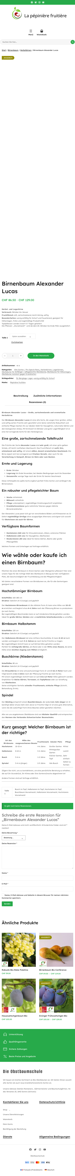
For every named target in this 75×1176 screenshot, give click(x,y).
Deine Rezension (9, 843)
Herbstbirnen (25, 50)
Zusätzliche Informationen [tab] (47, 395)
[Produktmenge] (13, 356)
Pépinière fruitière (18, 382)
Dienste (7, 1136)
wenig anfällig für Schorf (44, 378)
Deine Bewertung (10, 833)
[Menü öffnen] (30, 31)
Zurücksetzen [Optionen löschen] (17, 342)
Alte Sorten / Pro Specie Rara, (27, 369)
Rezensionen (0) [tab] (37, 402)
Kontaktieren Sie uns (15, 1102)
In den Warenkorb (41, 355)
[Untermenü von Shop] (9, 1109)
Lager (30, 378)
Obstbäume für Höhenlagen (58, 372)
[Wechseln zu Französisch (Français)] (31, 1170)
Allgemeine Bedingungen (54, 1136)
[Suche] (73, 42)
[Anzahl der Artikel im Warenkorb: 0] (41, 31)
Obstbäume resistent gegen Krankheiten (19, 374)
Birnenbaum (13, 50)
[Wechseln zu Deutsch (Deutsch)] (49, 1170)
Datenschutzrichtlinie (52, 1102)
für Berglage (21, 378)
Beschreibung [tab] (21, 395)
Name (5, 873)
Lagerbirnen (58, 369)
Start (4, 50)
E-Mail (5, 884)
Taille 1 (5, 338)
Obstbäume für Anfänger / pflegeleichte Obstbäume (24, 372)
